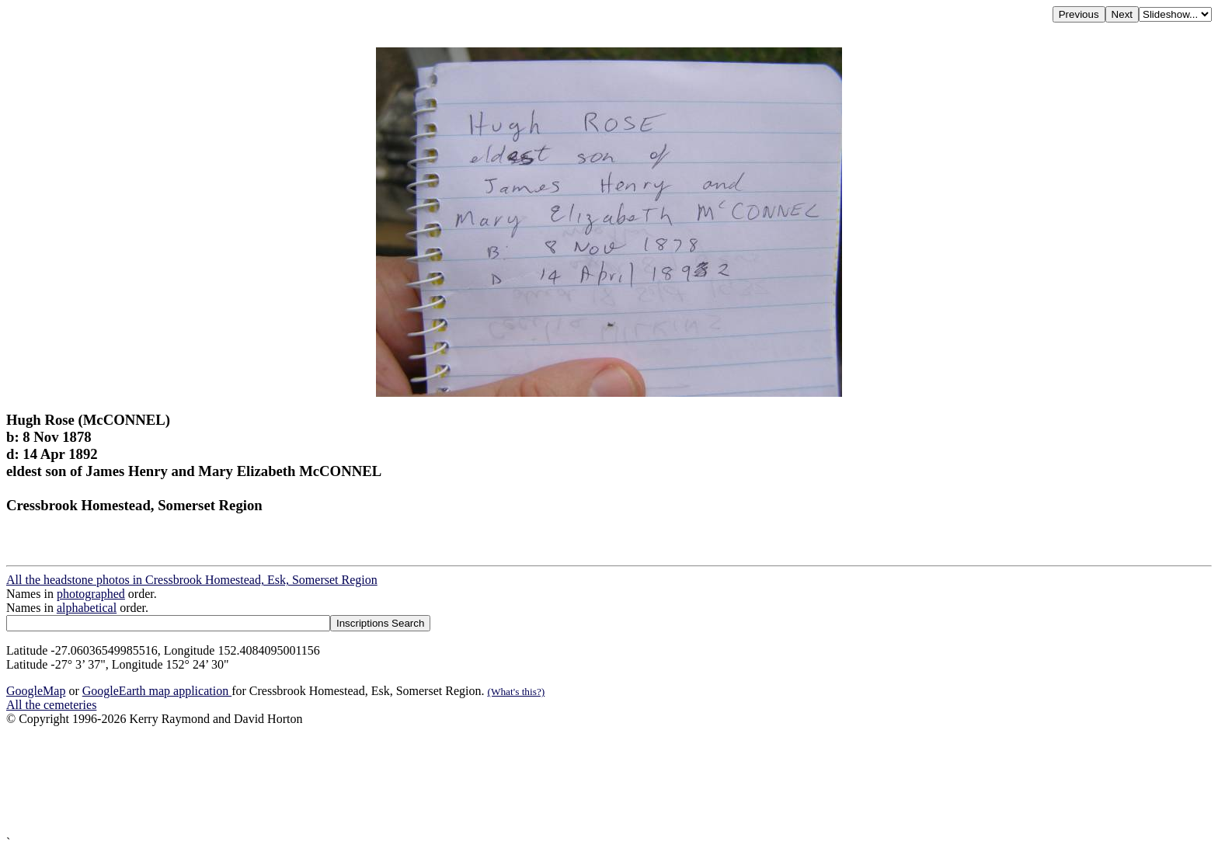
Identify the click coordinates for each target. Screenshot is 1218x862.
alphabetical (87, 607)
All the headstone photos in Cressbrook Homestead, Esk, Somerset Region (192, 579)
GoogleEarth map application (156, 690)
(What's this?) (516, 691)
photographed (91, 593)
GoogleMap (35, 690)
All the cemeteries (51, 704)
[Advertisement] (472, 781)
